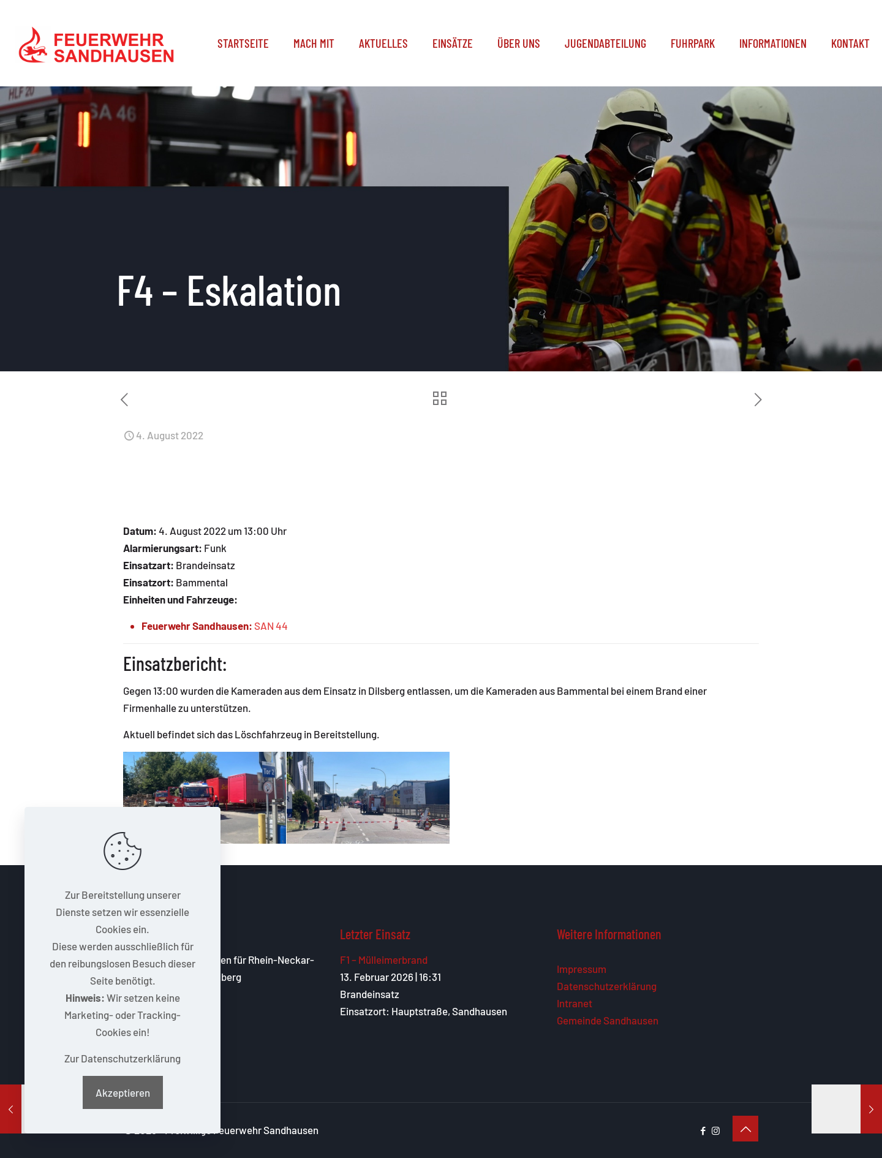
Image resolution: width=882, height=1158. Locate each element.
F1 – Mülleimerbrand (384, 959)
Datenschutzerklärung (607, 986)
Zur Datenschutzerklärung (122, 1058)
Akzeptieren (123, 1092)
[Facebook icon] (702, 1130)
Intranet (574, 1003)
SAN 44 (271, 625)
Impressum (581, 969)
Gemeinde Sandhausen (607, 1020)
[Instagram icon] (715, 1130)
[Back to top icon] (745, 1128)
